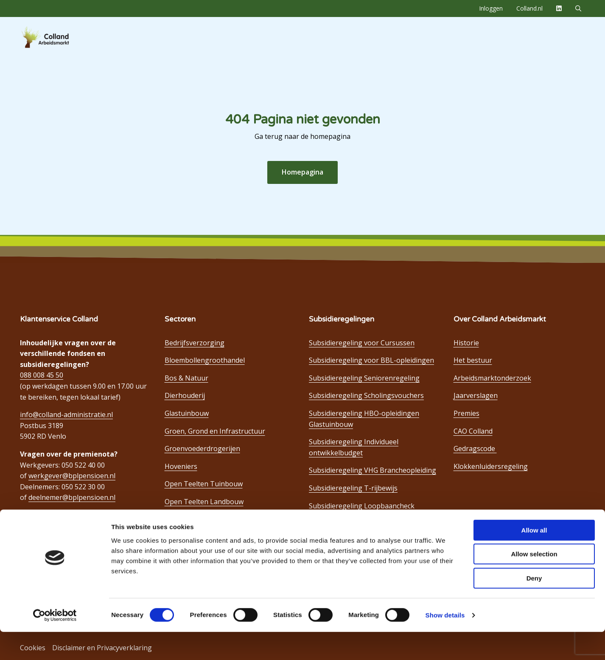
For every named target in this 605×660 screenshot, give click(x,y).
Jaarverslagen (476, 395)
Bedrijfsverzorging (194, 342)
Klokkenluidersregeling (491, 466)
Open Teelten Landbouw (204, 501)
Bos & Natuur (186, 378)
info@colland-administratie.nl (66, 414)
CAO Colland (473, 431)
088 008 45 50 (41, 375)
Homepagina (302, 172)
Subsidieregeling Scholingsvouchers (366, 395)
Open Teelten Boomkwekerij (210, 519)
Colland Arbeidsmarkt (59, 37)
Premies (466, 413)
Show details (445, 643)
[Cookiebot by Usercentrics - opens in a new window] (55, 643)
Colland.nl (529, 8)
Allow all (534, 558)
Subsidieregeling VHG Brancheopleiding (372, 470)
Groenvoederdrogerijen (202, 448)
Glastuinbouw (187, 413)
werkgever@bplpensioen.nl (71, 475)
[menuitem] (491, 8)
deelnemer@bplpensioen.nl (71, 497)
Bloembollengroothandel (205, 360)
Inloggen (491, 8)
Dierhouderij (185, 395)
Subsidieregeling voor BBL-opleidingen (371, 360)
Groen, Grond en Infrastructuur (215, 431)
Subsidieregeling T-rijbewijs (353, 488)
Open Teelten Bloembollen (207, 537)
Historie (466, 342)
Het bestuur (473, 360)
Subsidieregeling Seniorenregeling (364, 378)
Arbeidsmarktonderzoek (492, 378)
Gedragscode (475, 448)
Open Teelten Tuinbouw (204, 483)
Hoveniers (181, 466)
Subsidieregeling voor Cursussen (362, 342)
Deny (534, 606)
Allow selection (534, 582)
